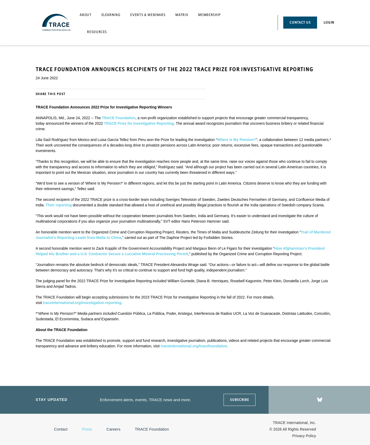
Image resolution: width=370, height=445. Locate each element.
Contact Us (300, 22)
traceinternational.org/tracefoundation (194, 346)
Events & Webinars (147, 15)
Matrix (181, 15)
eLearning (111, 15)
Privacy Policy (304, 436)
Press (87, 429)
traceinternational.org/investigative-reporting (82, 303)
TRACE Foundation (118, 118)
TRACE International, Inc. (294, 423)
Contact (61, 429)
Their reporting (59, 205)
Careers (113, 429)
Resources (97, 32)
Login (329, 22)
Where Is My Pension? (236, 140)
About (85, 15)
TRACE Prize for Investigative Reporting (139, 123)
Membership (209, 15)
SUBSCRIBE (239, 399)
